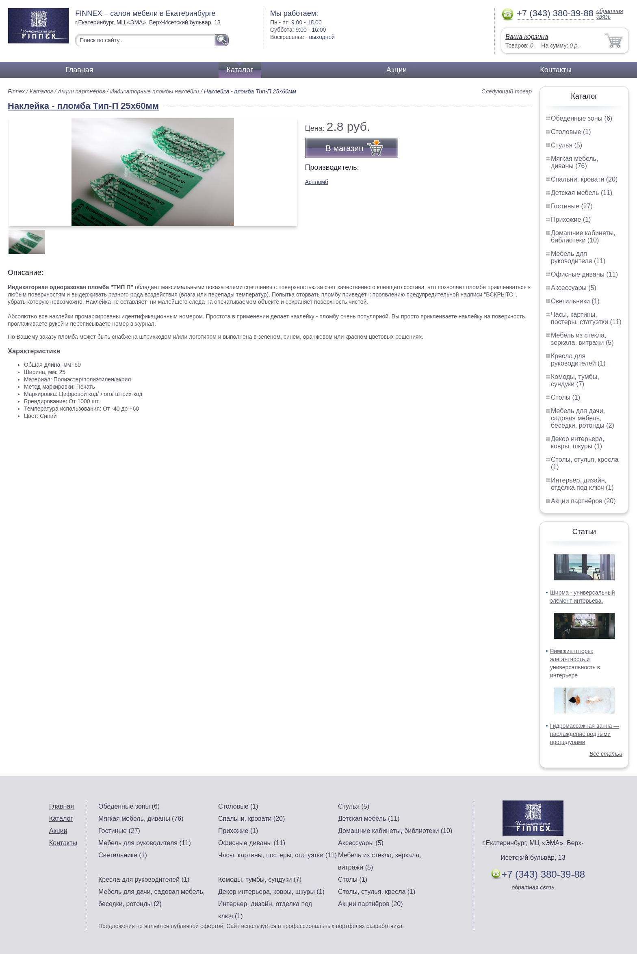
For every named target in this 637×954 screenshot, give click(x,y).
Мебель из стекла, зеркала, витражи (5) (582, 339)
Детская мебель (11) (581, 192)
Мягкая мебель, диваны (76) (574, 162)
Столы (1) (565, 397)
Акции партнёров (81, 91)
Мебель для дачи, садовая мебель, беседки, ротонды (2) (582, 418)
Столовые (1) (571, 131)
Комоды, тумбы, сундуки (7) (575, 380)
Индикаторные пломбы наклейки (154, 91)
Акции (396, 70)
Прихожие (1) (571, 219)
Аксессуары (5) (573, 287)
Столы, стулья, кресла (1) (376, 891)
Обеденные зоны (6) (581, 118)
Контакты (556, 70)
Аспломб (317, 182)
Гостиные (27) (572, 206)
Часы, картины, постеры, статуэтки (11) (586, 318)
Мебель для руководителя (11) (578, 257)
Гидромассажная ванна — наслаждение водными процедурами (584, 734)
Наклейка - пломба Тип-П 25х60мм (83, 106)
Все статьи (605, 754)
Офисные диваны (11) (584, 274)
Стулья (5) (566, 145)
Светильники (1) (575, 301)
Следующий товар (506, 91)
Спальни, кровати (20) (584, 179)
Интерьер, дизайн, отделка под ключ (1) (582, 484)
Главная (79, 70)
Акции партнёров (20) (583, 501)
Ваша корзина (526, 36)
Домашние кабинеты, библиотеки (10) (583, 236)
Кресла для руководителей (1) (578, 360)
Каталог (240, 70)
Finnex (16, 91)
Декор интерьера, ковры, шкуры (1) (577, 442)
